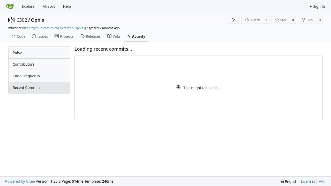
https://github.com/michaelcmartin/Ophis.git (55, 28)
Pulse (17, 52)
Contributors (23, 64)
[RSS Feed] (234, 20)
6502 (22, 19)
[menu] (289, 181)
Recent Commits (26, 87)
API (322, 181)
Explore (28, 6)
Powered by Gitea (20, 181)
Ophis (37, 19)
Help (67, 6)
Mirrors (48, 6)
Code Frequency (26, 75)
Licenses (308, 181)
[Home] (10, 6)
